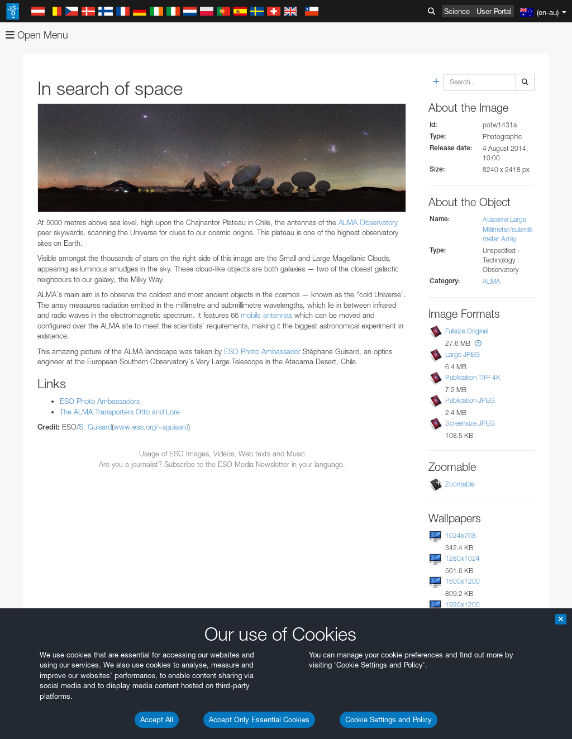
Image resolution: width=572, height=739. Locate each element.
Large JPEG (462, 354)
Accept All (156, 719)
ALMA (491, 281)
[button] (478, 343)
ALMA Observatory (368, 222)
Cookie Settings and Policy (388, 719)
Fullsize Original (466, 331)
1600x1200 (462, 581)
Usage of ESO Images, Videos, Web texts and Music (222, 453)
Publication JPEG (470, 400)
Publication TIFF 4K (472, 377)
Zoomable (459, 484)
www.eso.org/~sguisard (150, 426)
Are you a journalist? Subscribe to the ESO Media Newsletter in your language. (222, 464)
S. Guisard (95, 426)
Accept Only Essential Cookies (259, 719)
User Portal (494, 11)
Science (457, 11)
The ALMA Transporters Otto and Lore (120, 411)
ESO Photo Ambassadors (100, 401)
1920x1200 (462, 604)
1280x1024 (462, 558)
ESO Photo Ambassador (262, 351)
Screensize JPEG (470, 423)
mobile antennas (266, 315)
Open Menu (37, 35)
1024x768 (460, 535)
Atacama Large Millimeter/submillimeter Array (507, 228)
